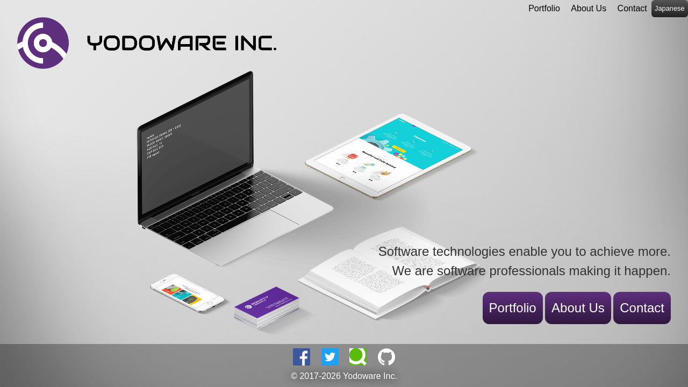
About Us (588, 8)
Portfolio (544, 8)
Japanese (670, 8)
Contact (632, 8)
